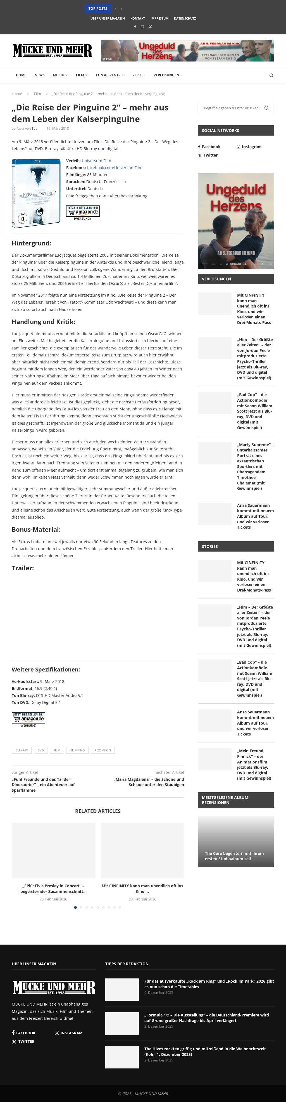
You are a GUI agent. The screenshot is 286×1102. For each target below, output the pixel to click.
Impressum (159, 18)
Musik (58, 75)
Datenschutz (185, 18)
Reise (137, 75)
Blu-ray (21, 750)
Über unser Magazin (107, 18)
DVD (40, 750)
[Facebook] (135, 26)
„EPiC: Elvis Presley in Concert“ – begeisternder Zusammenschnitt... (53, 888)
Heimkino (77, 750)
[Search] (271, 75)
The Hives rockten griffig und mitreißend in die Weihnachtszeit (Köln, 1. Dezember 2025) (205, 1051)
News (40, 75)
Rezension (102, 750)
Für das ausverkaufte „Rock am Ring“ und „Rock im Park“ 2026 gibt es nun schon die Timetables (209, 983)
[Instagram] (142, 26)
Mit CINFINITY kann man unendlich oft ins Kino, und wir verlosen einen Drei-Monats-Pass (254, 308)
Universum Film (96, 160)
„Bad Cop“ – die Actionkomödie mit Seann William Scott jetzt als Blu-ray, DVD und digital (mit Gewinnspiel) (254, 411)
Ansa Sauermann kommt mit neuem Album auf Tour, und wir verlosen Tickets (255, 516)
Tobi (35, 128)
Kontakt (137, 18)
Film (80, 75)
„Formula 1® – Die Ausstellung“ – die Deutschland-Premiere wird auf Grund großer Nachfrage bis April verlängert (206, 1017)
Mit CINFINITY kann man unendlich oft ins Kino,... (142, 888)
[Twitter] (150, 26)
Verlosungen (166, 75)
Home (21, 75)
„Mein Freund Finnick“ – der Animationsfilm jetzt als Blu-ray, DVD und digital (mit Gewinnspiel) (254, 764)
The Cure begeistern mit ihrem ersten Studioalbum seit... (234, 856)
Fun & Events (108, 75)
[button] (116, 8)
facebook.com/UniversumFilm (114, 167)
